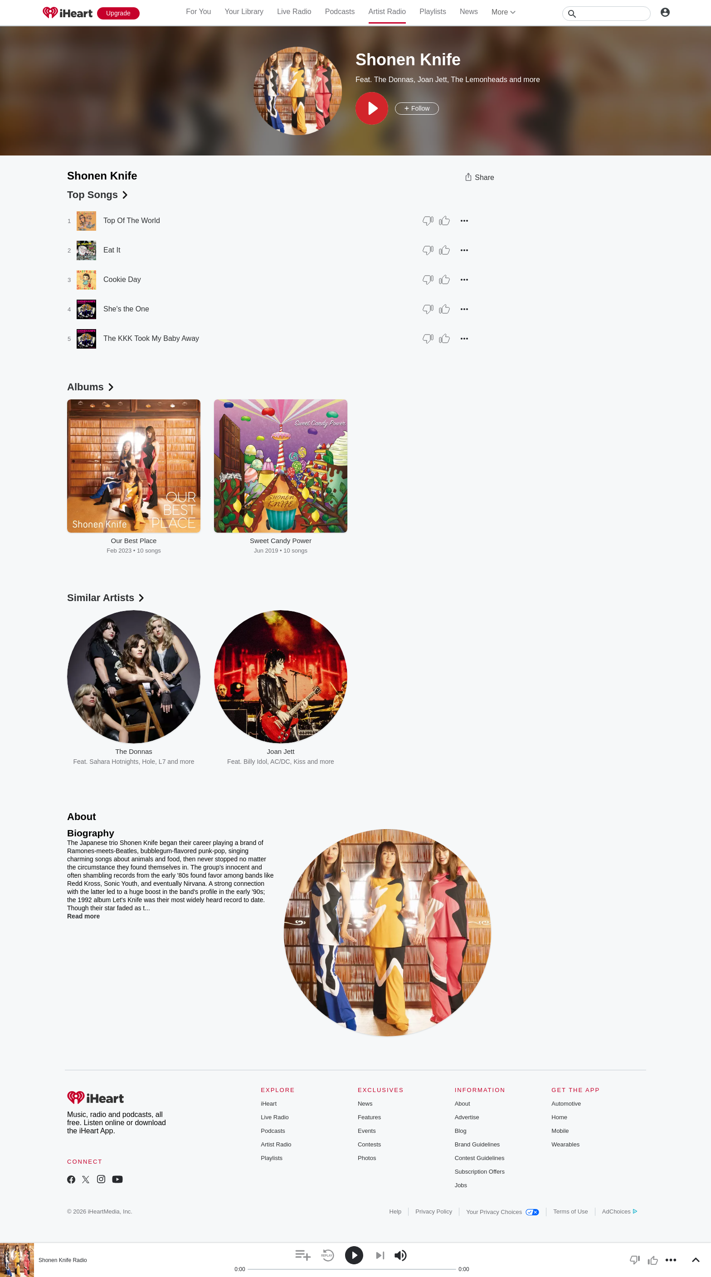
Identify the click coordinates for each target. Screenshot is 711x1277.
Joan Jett (432, 79)
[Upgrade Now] (118, 13)
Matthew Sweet (406, 761)
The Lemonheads (479, 79)
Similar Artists (106, 597)
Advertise (467, 1117)
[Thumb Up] (444, 221)
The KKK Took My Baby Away (151, 338)
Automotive (566, 1103)
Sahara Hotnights (113, 761)
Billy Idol (255, 761)
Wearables (565, 1144)
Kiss (299, 761)
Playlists (432, 11)
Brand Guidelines (477, 1144)
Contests (369, 1144)
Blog (461, 1130)
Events (367, 1130)
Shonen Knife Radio (63, 1260)
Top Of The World (131, 220)
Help (396, 1211)
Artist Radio (387, 11)
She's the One (126, 309)
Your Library (243, 11)
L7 (162, 761)
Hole (148, 761)
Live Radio (294, 11)
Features (369, 1117)
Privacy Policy (433, 1211)
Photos (367, 1158)
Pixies (440, 761)
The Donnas (394, 79)
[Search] (606, 13)
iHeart (269, 1103)
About (462, 1103)
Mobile (560, 1130)
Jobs (461, 1185)
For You (198, 11)
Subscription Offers (480, 1171)
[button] (372, 108)
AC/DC (280, 761)
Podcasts (340, 11)
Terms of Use (570, 1211)
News (469, 11)
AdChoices (619, 1211)
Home (559, 1117)
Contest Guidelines (480, 1158)
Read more (83, 916)
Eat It (111, 250)
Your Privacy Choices (502, 1212)
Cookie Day (122, 279)
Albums (91, 387)
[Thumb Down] (428, 221)
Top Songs (98, 194)
